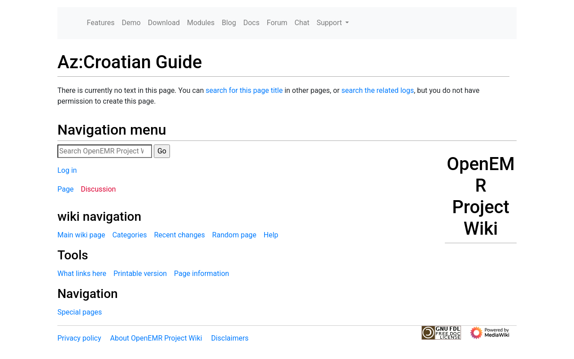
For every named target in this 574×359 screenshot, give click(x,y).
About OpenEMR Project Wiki (156, 338)
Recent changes (179, 235)
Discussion (98, 189)
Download (164, 22)
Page (65, 189)
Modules (201, 22)
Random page (234, 235)
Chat (302, 22)
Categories (129, 235)
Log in (67, 170)
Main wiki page (81, 235)
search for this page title (244, 90)
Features (101, 22)
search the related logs (377, 90)
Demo (131, 22)
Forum (277, 22)
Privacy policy (79, 338)
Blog (229, 22)
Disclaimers (230, 338)
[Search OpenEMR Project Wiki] (104, 151)
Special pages (79, 312)
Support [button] (330, 22)
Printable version (140, 273)
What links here (81, 273)
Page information (201, 273)
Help (271, 235)
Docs (251, 22)
